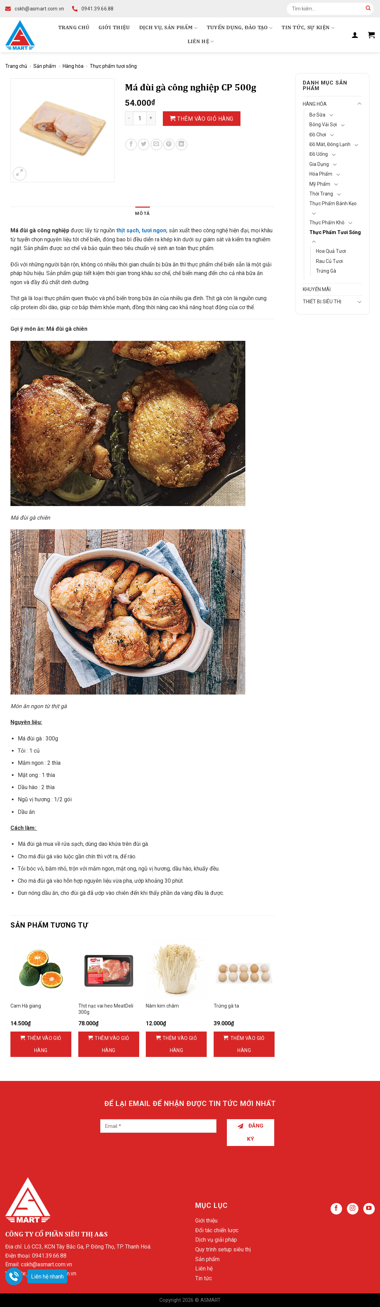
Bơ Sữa (317, 115)
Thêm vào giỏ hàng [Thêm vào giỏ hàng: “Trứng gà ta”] (247, 1044)
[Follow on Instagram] (352, 1208)
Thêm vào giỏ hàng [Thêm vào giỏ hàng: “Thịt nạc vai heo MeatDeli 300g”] (112, 1044)
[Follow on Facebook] (336, 1208)
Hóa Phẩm (320, 174)
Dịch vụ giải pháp (216, 1239)
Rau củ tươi (329, 261)
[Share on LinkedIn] (181, 144)
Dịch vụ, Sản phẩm (168, 28)
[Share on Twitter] (143, 144)
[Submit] (368, 8)
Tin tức (203, 1278)
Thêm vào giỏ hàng (205, 118)
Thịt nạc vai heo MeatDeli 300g (105, 1009)
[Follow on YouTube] (369, 1208)
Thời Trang (321, 194)
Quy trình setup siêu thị (223, 1249)
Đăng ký (251, 1132)
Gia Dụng (319, 164)
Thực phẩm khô (327, 222)
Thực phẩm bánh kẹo (333, 203)
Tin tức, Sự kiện (308, 28)
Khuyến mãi (317, 289)
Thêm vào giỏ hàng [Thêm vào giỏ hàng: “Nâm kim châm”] (180, 1044)
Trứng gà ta (226, 1006)
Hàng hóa (73, 66)
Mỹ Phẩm (319, 184)
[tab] (142, 213)
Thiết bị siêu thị (322, 301)
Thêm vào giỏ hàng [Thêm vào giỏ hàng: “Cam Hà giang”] (44, 1044)
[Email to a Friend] (156, 144)
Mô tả (142, 213)
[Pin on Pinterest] (169, 144)
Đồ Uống (318, 154)
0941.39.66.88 (49, 1255)
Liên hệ (201, 41)
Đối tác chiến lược (216, 1230)
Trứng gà (326, 271)
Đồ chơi (317, 134)
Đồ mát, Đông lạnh (329, 144)
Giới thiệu (114, 28)
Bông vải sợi (323, 124)
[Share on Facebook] (131, 144)
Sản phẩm (44, 66)
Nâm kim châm (162, 1006)
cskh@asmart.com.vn (46, 1264)
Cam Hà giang (25, 1006)
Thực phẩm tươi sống (113, 66)
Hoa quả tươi (331, 251)
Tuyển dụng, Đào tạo (240, 28)
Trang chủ (74, 28)
